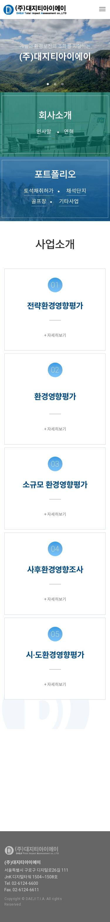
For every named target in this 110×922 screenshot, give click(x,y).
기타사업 (69, 201)
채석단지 (76, 191)
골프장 (38, 201)
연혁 (69, 132)
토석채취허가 (39, 191)
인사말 (43, 132)
